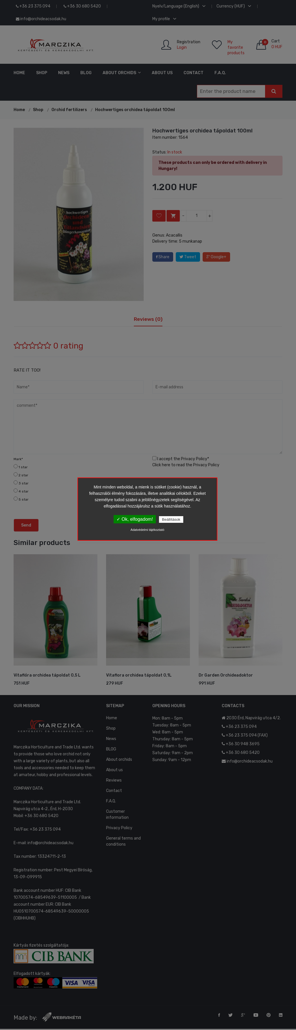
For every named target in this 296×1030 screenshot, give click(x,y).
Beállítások (171, 519)
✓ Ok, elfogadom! (134, 519)
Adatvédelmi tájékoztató (147, 529)
